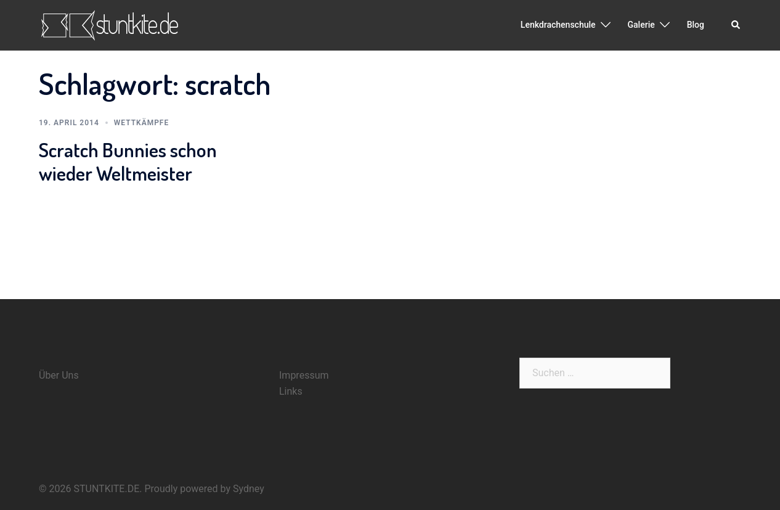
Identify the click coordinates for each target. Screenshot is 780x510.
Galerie (641, 25)
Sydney (248, 489)
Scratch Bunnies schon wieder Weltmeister (128, 161)
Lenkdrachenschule (558, 25)
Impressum (304, 375)
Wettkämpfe (141, 122)
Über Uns (59, 375)
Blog (695, 25)
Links (291, 391)
